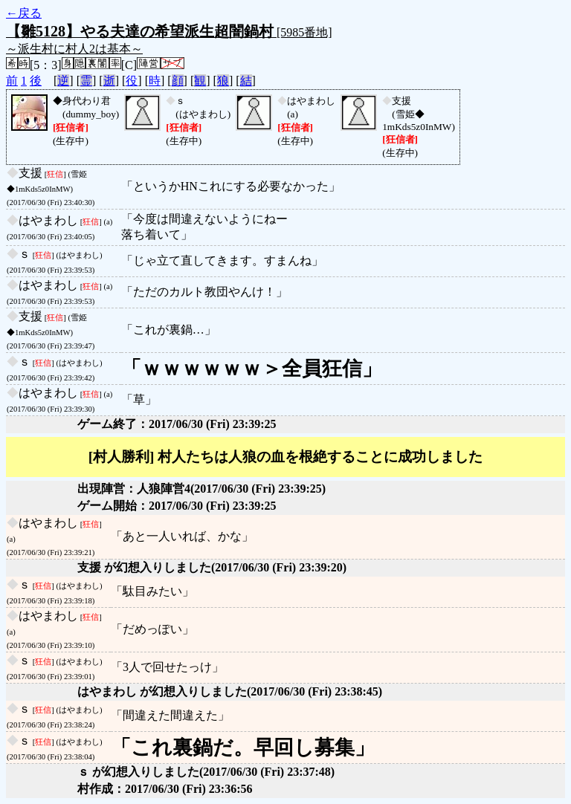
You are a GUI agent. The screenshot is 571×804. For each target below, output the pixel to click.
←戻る (24, 13)
